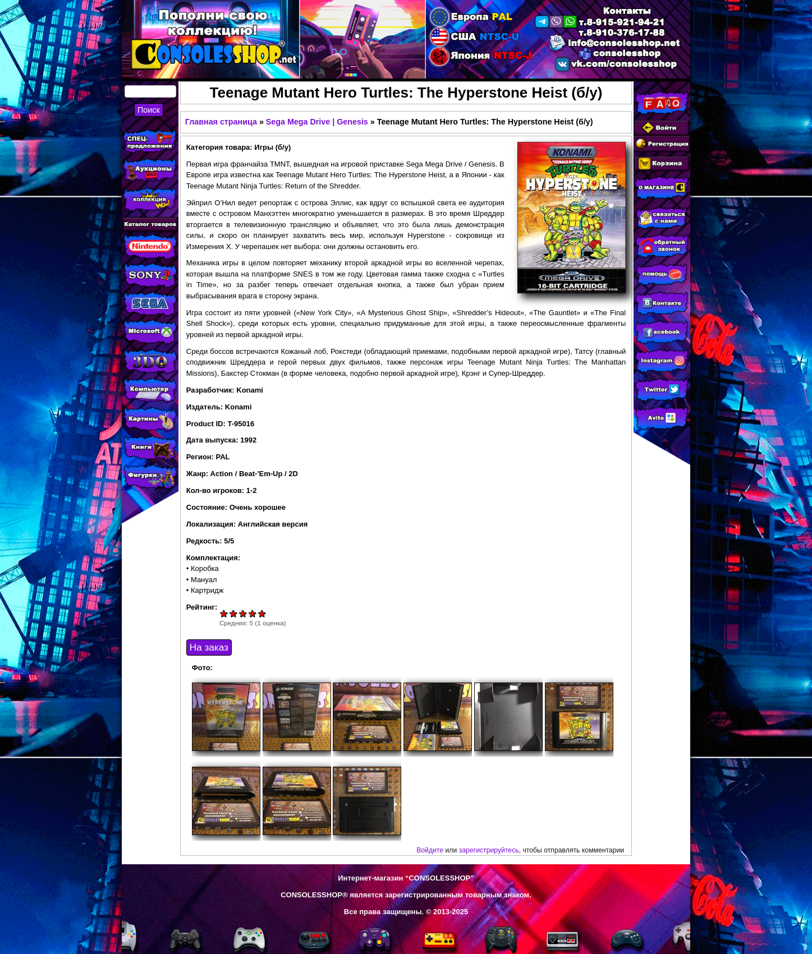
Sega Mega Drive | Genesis (317, 121)
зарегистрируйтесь (489, 850)
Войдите (429, 850)
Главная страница (221, 121)
